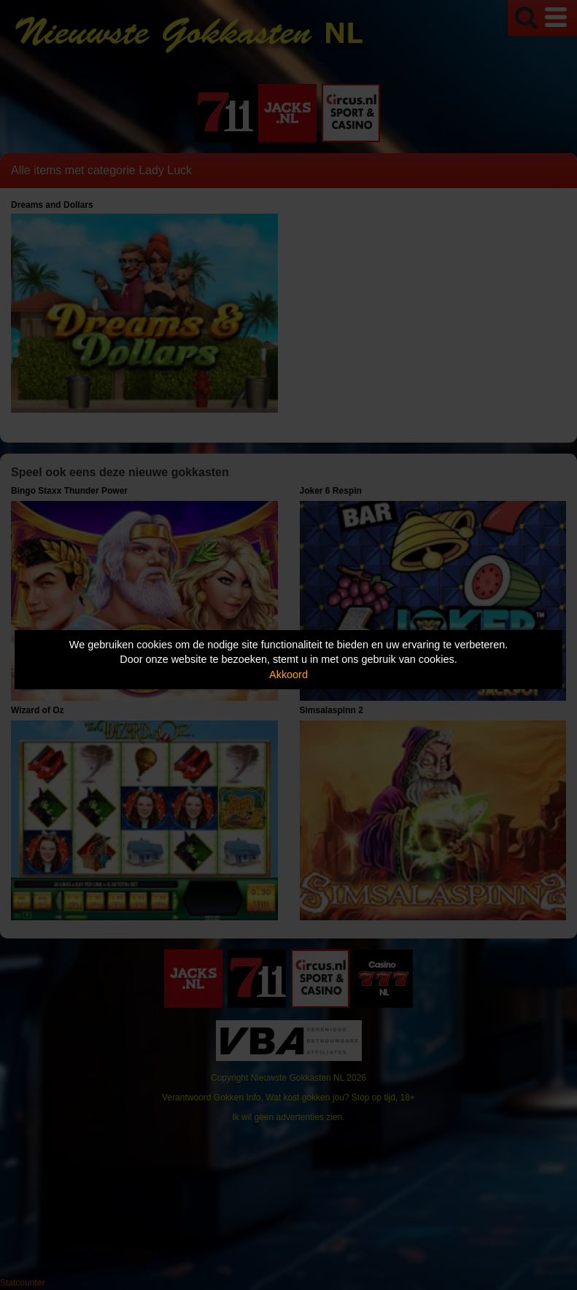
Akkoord (288, 674)
